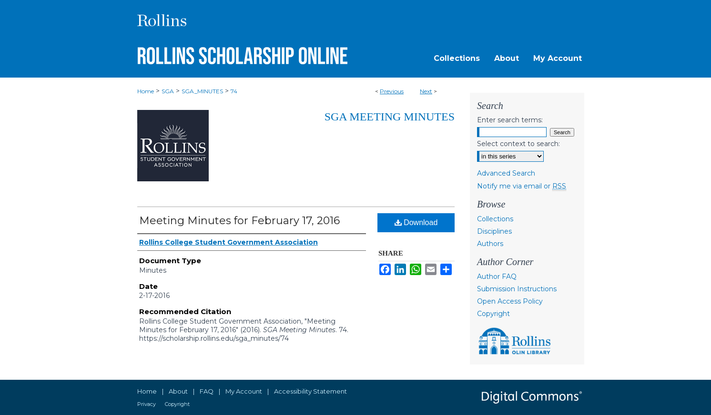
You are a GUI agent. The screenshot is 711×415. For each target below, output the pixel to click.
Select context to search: (518, 143)
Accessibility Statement (310, 391)
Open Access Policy (510, 301)
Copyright (493, 313)
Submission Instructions (517, 289)
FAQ (206, 391)
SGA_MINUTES (202, 91)
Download (416, 222)
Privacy (146, 404)
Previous (392, 91)
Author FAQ (497, 276)
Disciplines (494, 231)
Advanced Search (506, 173)
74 (234, 91)
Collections (495, 219)
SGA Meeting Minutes (390, 116)
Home (145, 91)
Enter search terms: (510, 120)
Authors (490, 243)
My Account (243, 391)
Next (426, 91)
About (178, 391)
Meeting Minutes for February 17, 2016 (239, 220)
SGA (168, 91)
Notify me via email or (521, 186)
